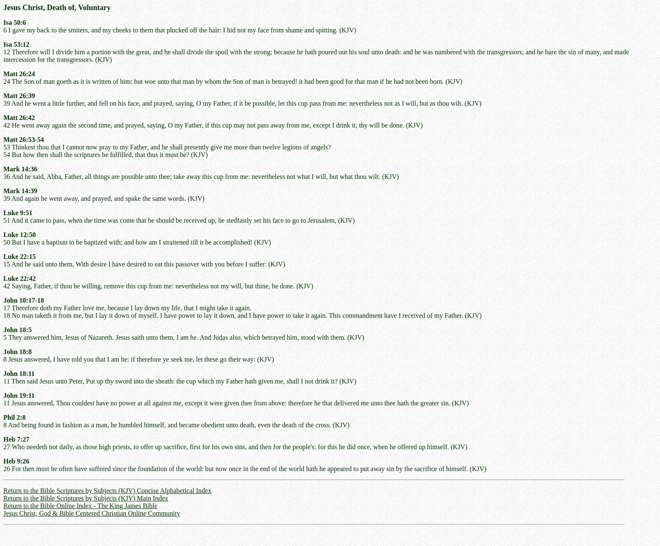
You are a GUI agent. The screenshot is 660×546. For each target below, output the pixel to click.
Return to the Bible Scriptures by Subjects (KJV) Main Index (85, 498)
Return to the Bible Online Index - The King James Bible (80, 505)
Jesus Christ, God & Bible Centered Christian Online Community (91, 513)
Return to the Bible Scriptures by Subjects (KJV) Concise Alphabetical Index (107, 490)
